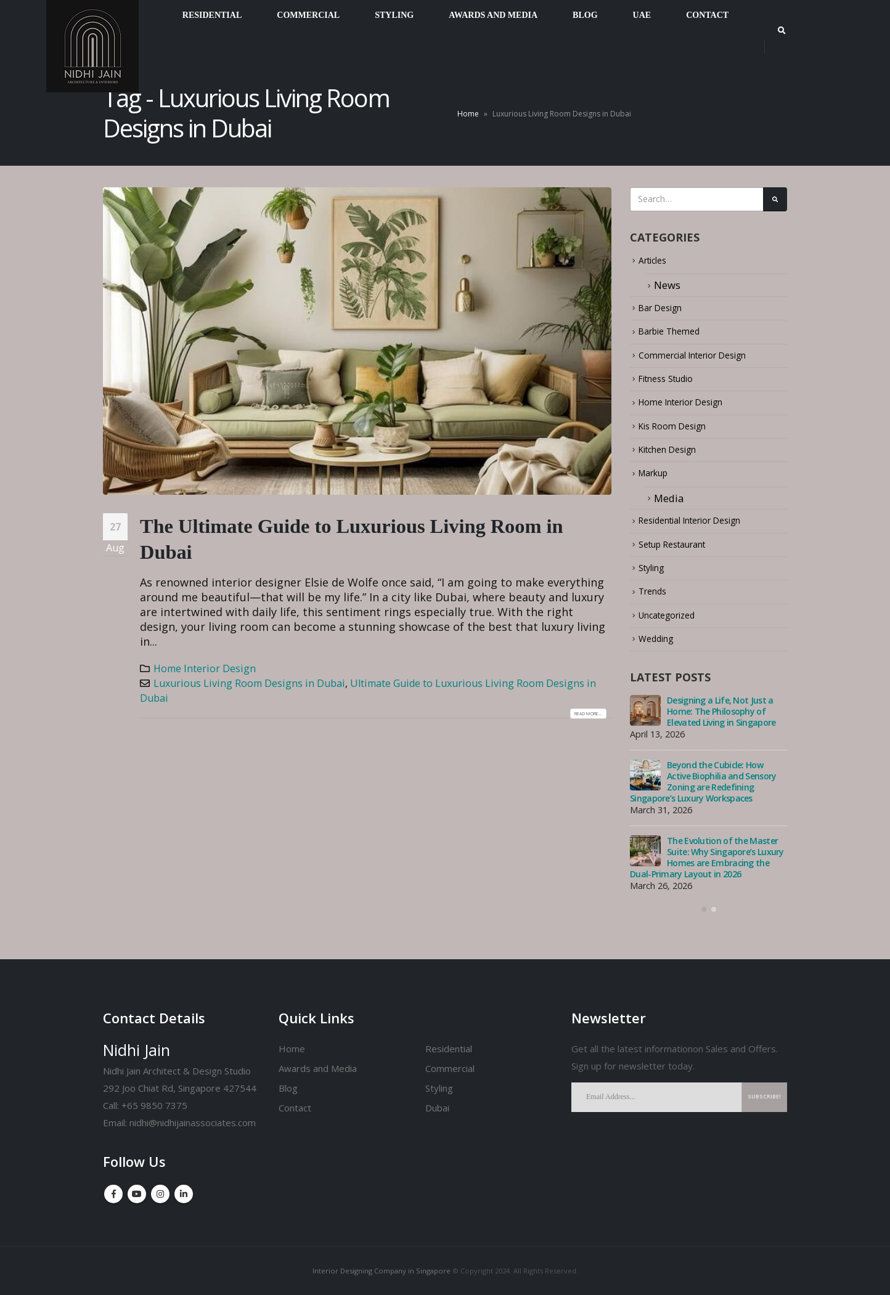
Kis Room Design (679, 431)
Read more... (579, 713)
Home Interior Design (204, 668)
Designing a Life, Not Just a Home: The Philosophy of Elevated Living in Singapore (721, 717)
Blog (288, 1088)
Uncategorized (674, 621)
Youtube (137, 1194)
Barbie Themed (675, 337)
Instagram (160, 1194)
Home (468, 113)
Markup (657, 479)
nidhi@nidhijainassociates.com (192, 1122)
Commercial (450, 1068)
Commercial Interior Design (705, 360)
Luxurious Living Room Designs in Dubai (249, 683)
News (667, 290)
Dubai (437, 1108)
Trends (655, 597)
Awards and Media (318, 1068)
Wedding (660, 645)
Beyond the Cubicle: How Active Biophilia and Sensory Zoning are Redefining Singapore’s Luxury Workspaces (703, 787)
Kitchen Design (674, 455)
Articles (657, 265)
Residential (448, 1048)
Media (669, 504)
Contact (295, 1108)
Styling (655, 574)
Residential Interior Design (702, 526)
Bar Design (665, 313)
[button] (704, 919)
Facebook (113, 1194)
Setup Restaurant (680, 550)
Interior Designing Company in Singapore (381, 1270)
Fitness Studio (672, 384)
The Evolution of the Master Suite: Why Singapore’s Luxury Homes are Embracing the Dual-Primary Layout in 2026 (707, 863)
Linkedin (183, 1194)
